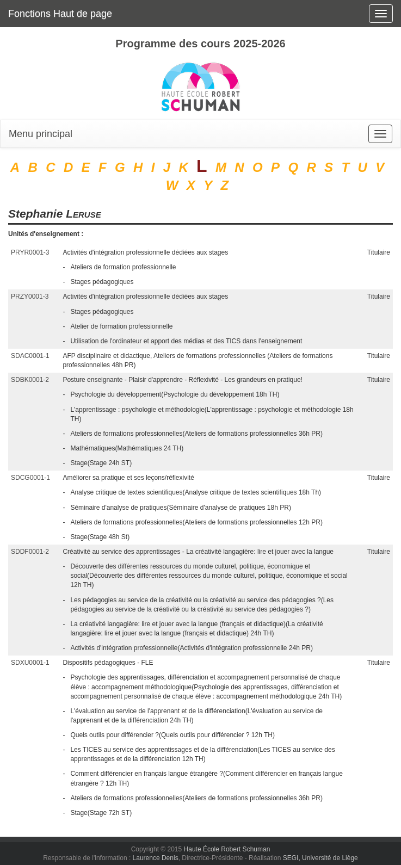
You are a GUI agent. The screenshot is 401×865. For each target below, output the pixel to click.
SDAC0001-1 (30, 356)
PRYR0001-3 (30, 252)
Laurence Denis (155, 858)
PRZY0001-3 (29, 296)
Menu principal (40, 133)
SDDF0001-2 (30, 551)
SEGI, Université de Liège (320, 858)
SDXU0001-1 (30, 662)
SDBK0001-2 (30, 380)
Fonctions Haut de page (60, 13)
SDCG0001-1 (30, 477)
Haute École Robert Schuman (227, 849)
